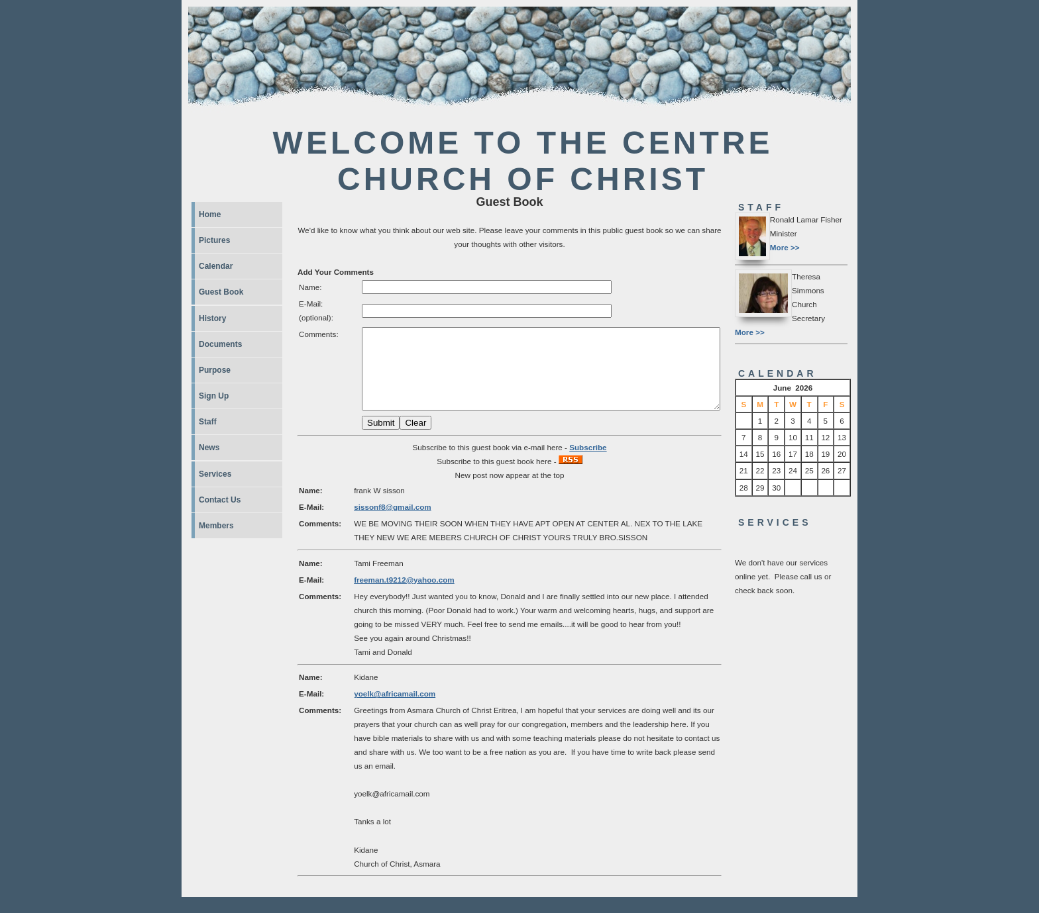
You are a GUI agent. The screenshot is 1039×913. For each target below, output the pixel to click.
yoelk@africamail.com (394, 709)
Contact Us (220, 500)
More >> (785, 247)
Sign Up (214, 396)
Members (216, 525)
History (212, 318)
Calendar (216, 266)
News (209, 447)
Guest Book (221, 292)
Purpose (215, 370)
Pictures (214, 240)
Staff (208, 421)
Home (210, 214)
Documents (220, 344)
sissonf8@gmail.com (392, 522)
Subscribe (587, 463)
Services (215, 474)
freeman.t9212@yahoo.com (404, 595)
